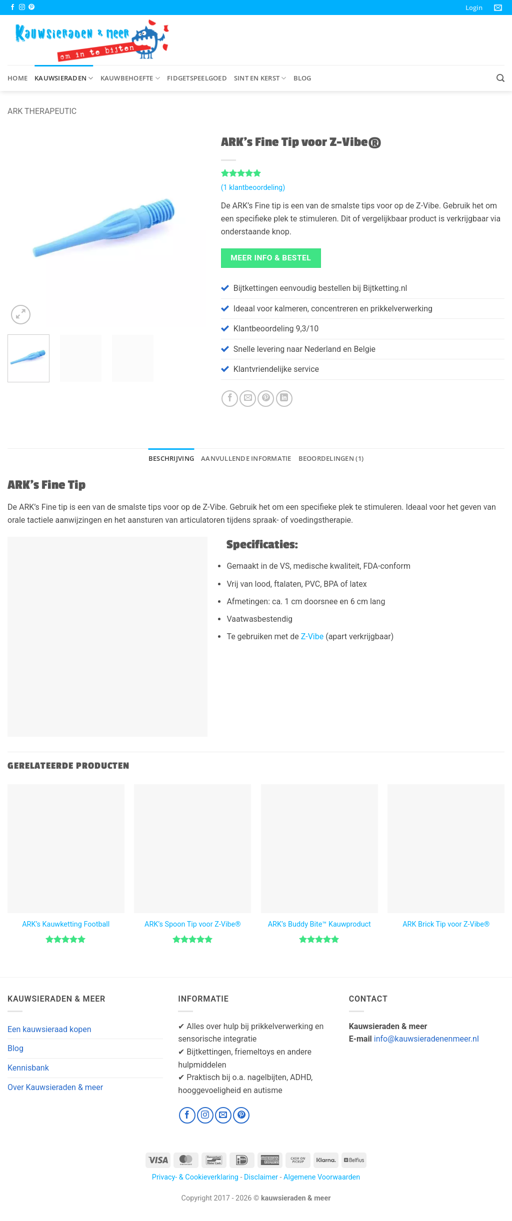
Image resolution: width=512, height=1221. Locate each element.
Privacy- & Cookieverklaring (195, 1177)
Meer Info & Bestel (270, 257)
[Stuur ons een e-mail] (223, 1115)
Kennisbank (28, 1068)
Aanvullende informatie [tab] (246, 458)
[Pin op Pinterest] (266, 398)
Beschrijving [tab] (171, 458)
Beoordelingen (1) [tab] (331, 458)
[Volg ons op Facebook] (13, 7)
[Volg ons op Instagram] (22, 7)
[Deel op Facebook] (230, 398)
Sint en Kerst (260, 78)
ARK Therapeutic (42, 111)
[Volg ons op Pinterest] (31, 7)
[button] (474, 7)
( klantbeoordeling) (253, 187)
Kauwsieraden (64, 78)
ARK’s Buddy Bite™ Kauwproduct (319, 924)
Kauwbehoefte (130, 78)
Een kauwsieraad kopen (50, 1029)
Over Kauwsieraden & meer (55, 1087)
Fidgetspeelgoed (197, 77)
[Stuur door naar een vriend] (248, 398)
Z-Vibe (312, 636)
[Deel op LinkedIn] (284, 398)
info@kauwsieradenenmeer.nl (426, 1039)
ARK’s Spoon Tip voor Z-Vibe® (192, 924)
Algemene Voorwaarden (322, 1177)
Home (18, 77)
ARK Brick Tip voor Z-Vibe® (446, 924)
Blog (303, 77)
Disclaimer (261, 1177)
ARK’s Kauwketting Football (66, 924)
